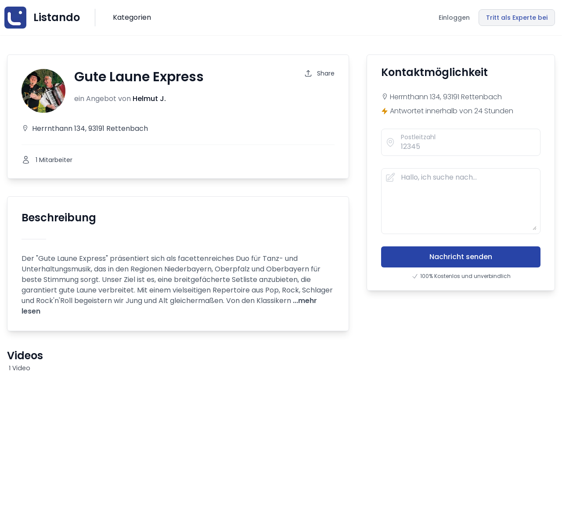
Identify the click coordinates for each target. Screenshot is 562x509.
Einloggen (454, 17)
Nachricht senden (460, 257)
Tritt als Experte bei (517, 17)
